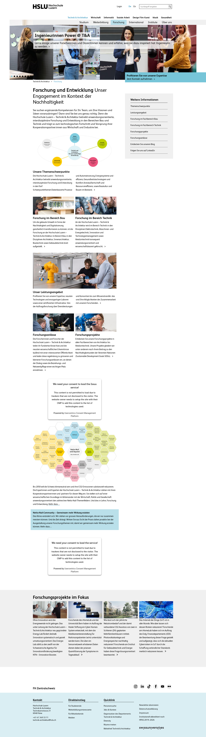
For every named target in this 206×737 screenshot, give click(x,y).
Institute (152, 22)
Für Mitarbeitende (75, 714)
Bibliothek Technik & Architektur (117, 728)
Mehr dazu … (54, 504)
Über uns (167, 22)
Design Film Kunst (141, 17)
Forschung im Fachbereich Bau (144, 119)
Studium (84, 22)
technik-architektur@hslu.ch (44, 720)
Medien (71, 717)
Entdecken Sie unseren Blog (142, 144)
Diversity (107, 721)
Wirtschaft (96, 17)
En (134, 6)
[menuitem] (84, 22)
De (130, 6)
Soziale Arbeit (123, 17)
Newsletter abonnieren (149, 705)
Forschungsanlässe (138, 138)
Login (119, 6)
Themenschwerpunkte (140, 106)
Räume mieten (110, 724)
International (136, 22)
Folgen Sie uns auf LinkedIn (142, 150)
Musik (155, 17)
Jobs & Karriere (110, 710)
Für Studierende (74, 706)
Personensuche (110, 706)
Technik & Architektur (78, 17)
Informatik (109, 17)
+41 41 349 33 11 (40, 717)
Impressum (144, 713)
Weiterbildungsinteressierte (79, 710)
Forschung (118, 22)
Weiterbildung (100, 22)
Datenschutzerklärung (148, 709)
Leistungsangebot (138, 112)
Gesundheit (166, 17)
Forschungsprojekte (139, 131)
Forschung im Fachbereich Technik (145, 125)
